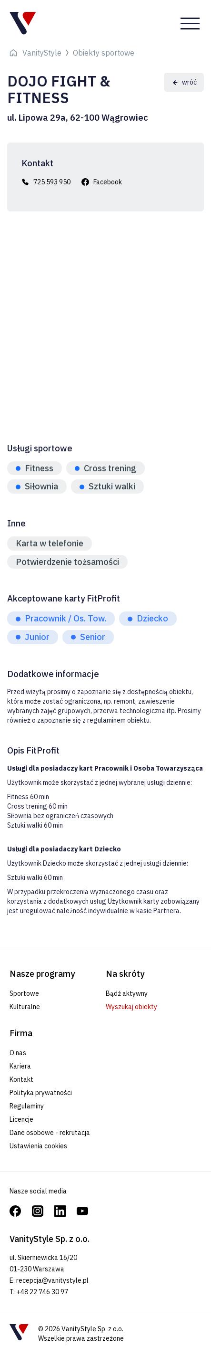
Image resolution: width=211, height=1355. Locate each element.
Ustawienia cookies (38, 1146)
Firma (21, 1033)
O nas (18, 1053)
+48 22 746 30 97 (42, 1292)
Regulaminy (27, 1106)
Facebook (107, 182)
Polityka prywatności (41, 1092)
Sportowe (24, 993)
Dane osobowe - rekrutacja (50, 1132)
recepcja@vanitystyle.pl (52, 1280)
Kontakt (21, 1079)
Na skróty (125, 973)
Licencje (21, 1119)
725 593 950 (51, 182)
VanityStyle (41, 52)
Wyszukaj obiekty (131, 1006)
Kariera (20, 1066)
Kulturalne (25, 1006)
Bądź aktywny (127, 993)
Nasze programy (42, 973)
